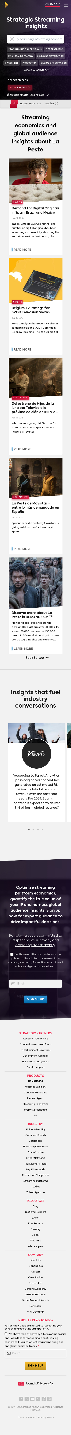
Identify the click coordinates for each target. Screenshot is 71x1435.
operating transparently (35, 945)
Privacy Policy (46, 1418)
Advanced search (34, 70)
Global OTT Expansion (54, 63)
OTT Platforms (54, 49)
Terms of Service (26, 1418)
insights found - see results (28, 95)
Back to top (35, 658)
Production (30, 63)
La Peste (20, 87)
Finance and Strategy (20, 56)
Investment (11, 63)
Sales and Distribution (50, 56)
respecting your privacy (31, 940)
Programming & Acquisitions (25, 49)
